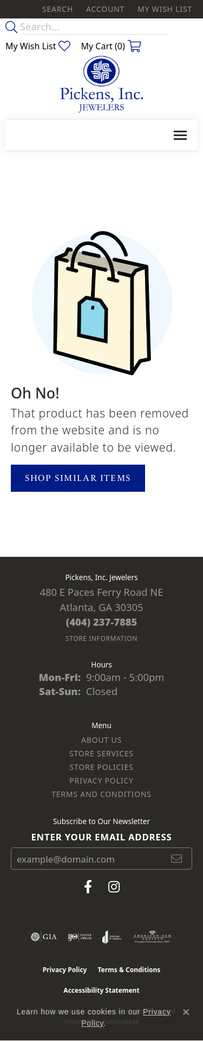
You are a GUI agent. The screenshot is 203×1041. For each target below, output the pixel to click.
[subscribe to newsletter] (177, 859)
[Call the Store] (101, 621)
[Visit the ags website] (153, 937)
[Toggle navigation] (180, 135)
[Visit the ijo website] (80, 937)
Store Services (101, 753)
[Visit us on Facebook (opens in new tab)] (87, 887)
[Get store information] (101, 638)
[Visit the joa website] (111, 937)
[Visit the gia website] (44, 937)
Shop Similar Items (78, 478)
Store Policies (101, 767)
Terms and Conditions (101, 794)
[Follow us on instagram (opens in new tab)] (114, 887)
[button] (56, 9)
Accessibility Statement (101, 990)
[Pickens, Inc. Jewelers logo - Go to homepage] (101, 84)
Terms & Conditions (128, 969)
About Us (101, 740)
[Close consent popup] (186, 1012)
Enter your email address (101, 837)
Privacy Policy (101, 780)
